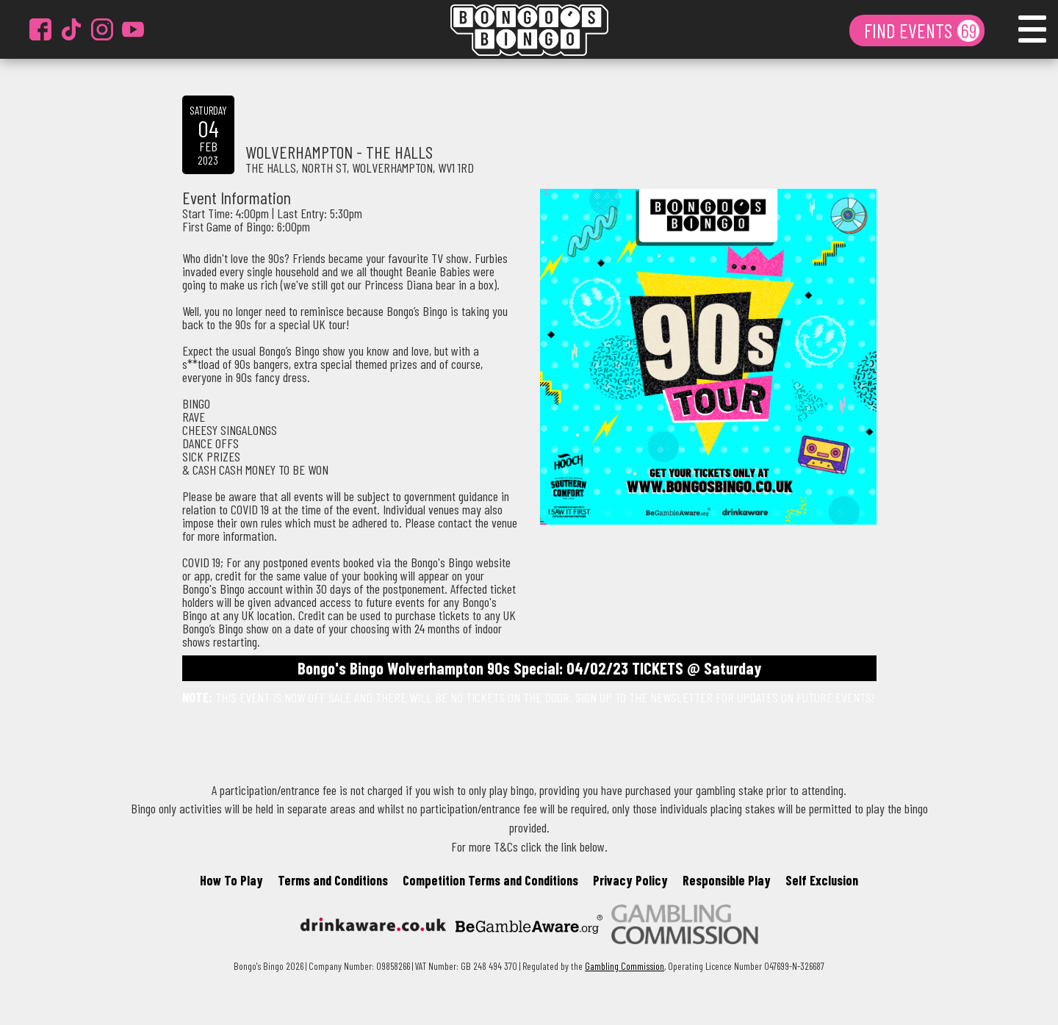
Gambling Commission (624, 966)
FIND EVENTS (910, 30)
